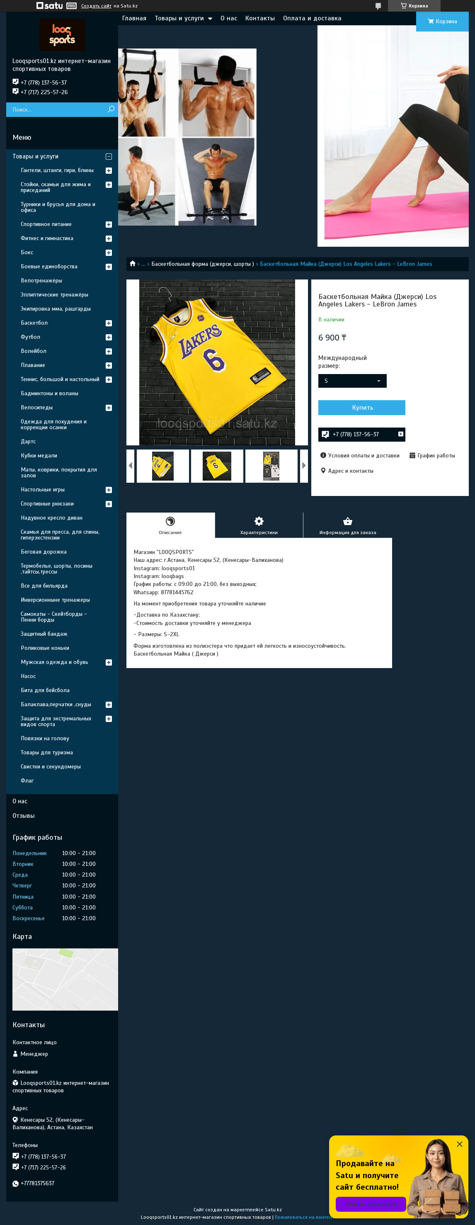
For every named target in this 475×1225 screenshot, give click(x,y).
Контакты (260, 18)
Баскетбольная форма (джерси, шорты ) (202, 263)
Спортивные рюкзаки (47, 503)
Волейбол (33, 351)
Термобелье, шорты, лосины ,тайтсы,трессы (56, 568)
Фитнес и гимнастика (47, 238)
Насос (28, 676)
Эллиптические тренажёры (54, 294)
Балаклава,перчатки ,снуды (56, 704)
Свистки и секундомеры (51, 766)
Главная (134, 18)
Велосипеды (37, 407)
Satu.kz (273, 1210)
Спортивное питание (46, 224)
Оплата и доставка (312, 18)
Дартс (28, 441)
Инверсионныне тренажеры (55, 599)
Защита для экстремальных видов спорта (56, 721)
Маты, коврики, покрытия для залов (59, 472)
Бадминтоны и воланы (49, 393)
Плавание (33, 365)
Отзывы (23, 815)
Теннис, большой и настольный (60, 379)
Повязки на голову (45, 738)
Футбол (30, 336)
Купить (362, 407)
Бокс (27, 252)
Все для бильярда (44, 585)
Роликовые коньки (45, 647)
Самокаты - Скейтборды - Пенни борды (54, 616)
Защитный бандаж (44, 633)
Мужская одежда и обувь (54, 662)
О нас (229, 18)
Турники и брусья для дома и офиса (58, 207)
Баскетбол (34, 322)
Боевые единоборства (49, 266)
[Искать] (111, 109)
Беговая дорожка (44, 551)
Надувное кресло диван (51, 517)
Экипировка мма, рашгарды (56, 308)
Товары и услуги (179, 18)
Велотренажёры (41, 280)
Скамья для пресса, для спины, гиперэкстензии (60, 534)
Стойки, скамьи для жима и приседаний (56, 187)
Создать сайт (96, 6)
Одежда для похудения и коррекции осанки (54, 424)
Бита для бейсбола (45, 690)
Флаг (27, 780)
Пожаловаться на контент (304, 1217)
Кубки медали (39, 455)
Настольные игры (43, 489)
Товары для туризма (47, 752)
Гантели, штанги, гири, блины (57, 170)
